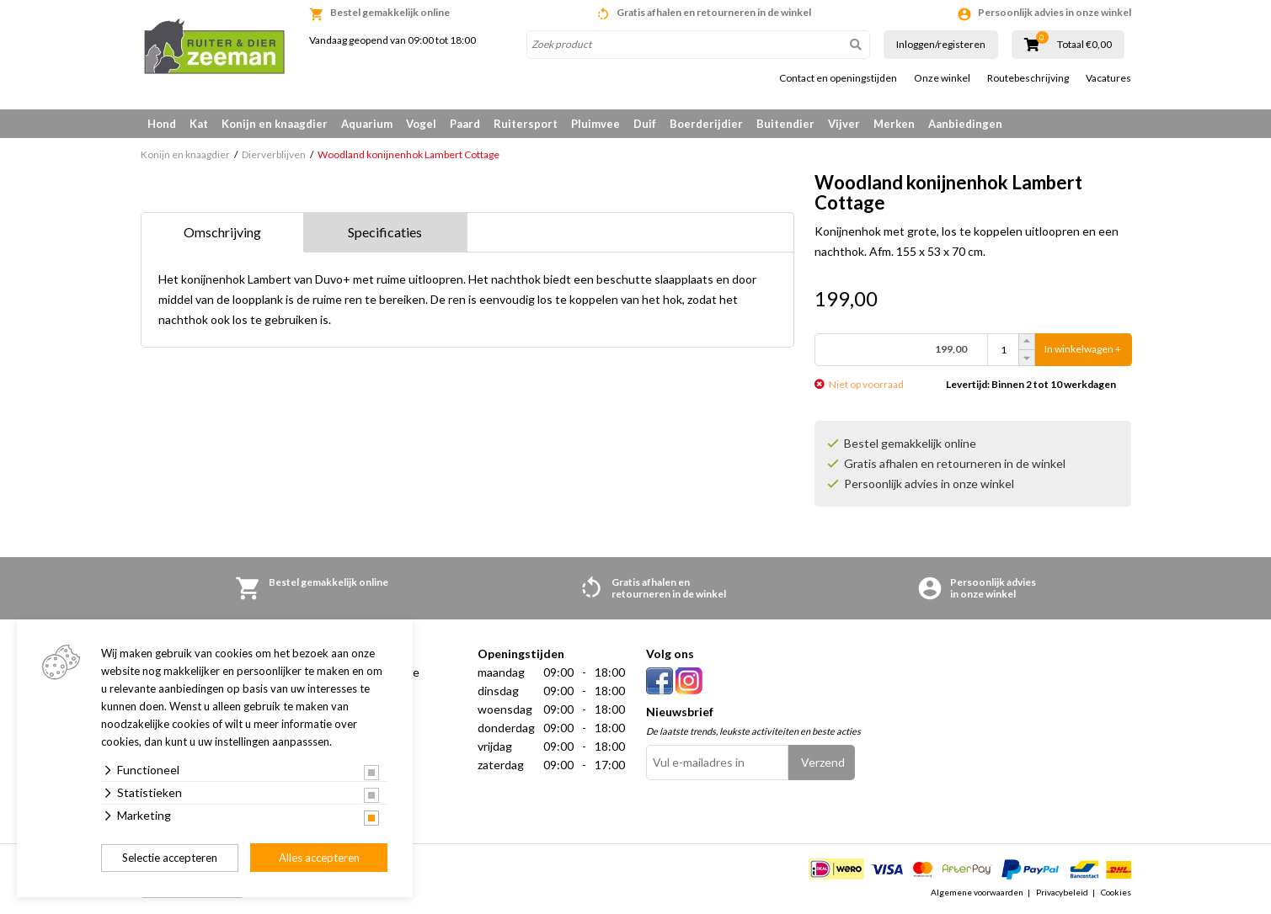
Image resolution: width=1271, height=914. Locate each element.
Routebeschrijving (1028, 78)
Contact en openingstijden (838, 78)
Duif (644, 123)
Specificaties (385, 232)
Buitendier (785, 123)
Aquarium (367, 123)
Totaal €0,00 (1084, 45)
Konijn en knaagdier (275, 123)
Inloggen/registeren (940, 44)
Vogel (421, 123)
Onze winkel (942, 78)
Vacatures (1108, 78)
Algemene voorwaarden (977, 892)
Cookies (1116, 892)
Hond (161, 123)
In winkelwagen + (1082, 349)
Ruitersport (526, 123)
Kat (199, 123)
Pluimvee (595, 123)
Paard (465, 123)
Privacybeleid (1062, 892)
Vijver (844, 123)
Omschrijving (222, 232)
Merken (894, 123)
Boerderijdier (706, 123)
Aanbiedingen (965, 123)
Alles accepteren (319, 857)
